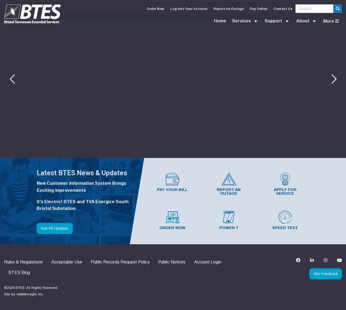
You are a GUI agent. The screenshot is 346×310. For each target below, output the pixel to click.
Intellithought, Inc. (30, 294)
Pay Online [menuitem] (258, 9)
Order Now (172, 220)
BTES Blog (19, 272)
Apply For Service (285, 184)
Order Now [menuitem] (155, 9)
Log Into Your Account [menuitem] (189, 9)
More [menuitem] (331, 21)
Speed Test (285, 220)
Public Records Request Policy (120, 262)
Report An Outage (229, 184)
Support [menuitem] (273, 21)
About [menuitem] (303, 21)
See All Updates (54, 228)
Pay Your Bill (172, 182)
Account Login (207, 262)
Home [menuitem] (220, 21)
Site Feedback (326, 274)
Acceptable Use (66, 262)
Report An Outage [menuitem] (229, 9)
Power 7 (228, 220)
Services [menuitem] (241, 21)
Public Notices (171, 262)
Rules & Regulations (23, 262)
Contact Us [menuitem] (283, 9)
